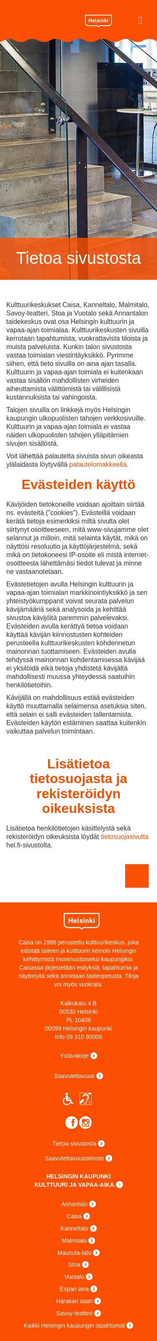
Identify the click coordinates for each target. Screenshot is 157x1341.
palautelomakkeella (97, 464)
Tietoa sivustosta (74, 1143)
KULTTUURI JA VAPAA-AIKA (74, 1184)
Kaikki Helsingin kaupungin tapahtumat (74, 1325)
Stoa (74, 1264)
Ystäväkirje (74, 1055)
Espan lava (74, 1289)
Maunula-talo (74, 1252)
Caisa (42, 20)
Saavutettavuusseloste (74, 1158)
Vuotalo (74, 1276)
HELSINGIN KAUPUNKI (78, 1176)
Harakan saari (74, 1301)
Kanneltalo (74, 1228)
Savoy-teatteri (74, 1313)
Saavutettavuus (74, 1076)
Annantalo (74, 1204)
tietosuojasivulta (125, 836)
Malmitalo (74, 1240)
